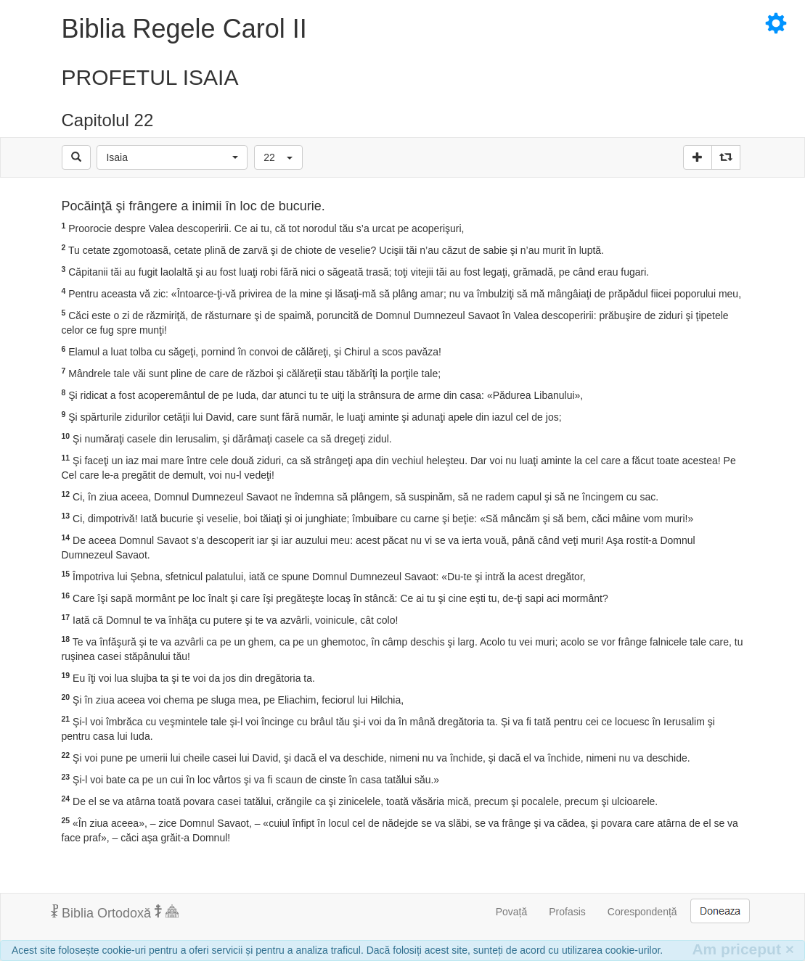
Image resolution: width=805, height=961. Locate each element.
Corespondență (642, 911)
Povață (512, 911)
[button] (172, 157)
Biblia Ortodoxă (115, 912)
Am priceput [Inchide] (743, 949)
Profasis (567, 911)
